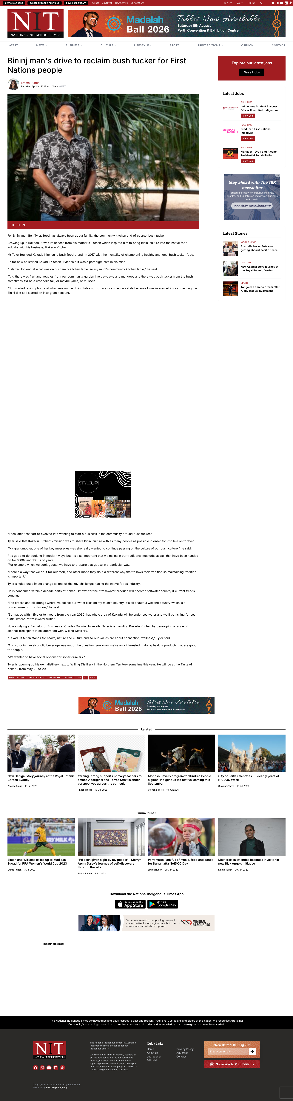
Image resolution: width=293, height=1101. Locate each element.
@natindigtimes (53, 943)
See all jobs (252, 72)
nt (85, 677)
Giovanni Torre (156, 789)
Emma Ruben (30, 83)
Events (95, 3)
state (93, 677)
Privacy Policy (185, 1049)
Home (150, 1049)
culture (18, 225)
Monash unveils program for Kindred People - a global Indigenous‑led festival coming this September (180, 779)
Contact (181, 1056)
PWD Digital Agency (56, 1087)
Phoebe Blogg (14, 786)
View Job (248, 115)
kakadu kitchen (35, 677)
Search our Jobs (14, 3)
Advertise (107, 3)
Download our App (76, 3)
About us (152, 1052)
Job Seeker (154, 1056)
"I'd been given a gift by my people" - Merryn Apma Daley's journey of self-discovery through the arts (109, 863)
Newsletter (121, 3)
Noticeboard (137, 3)
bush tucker (54, 677)
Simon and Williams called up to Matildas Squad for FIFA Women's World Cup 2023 (37, 861)
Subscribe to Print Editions (44, 3)
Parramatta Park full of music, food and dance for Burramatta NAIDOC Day (180, 861)
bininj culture (16, 677)
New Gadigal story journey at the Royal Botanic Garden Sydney (41, 778)
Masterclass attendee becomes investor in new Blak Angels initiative (248, 861)
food (78, 677)
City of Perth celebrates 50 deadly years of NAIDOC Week (248, 778)
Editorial (152, 1060)
